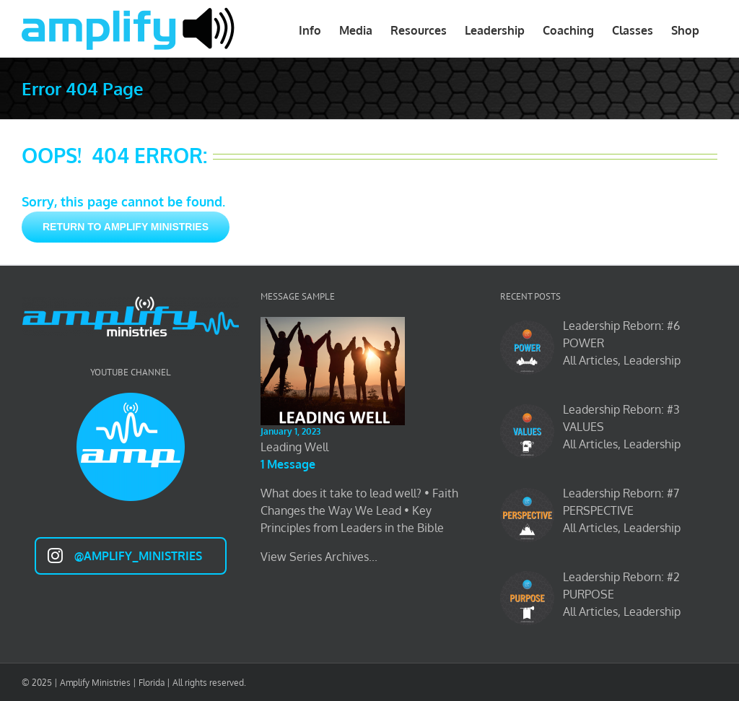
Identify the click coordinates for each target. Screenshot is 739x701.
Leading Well (294, 447)
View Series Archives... (319, 556)
